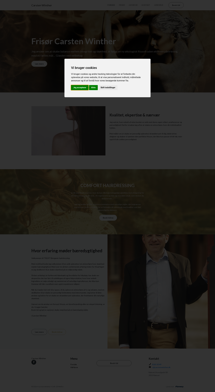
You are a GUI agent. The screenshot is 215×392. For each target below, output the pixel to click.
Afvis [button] (93, 87)
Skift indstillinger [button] (108, 87)
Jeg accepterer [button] (79, 87)
